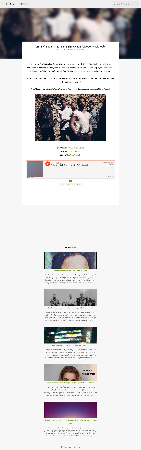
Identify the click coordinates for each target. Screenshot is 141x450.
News (79, 184)
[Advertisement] (70, 224)
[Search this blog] (127, 4)
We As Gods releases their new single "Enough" (70, 270)
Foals (62, 184)
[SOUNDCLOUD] (74, 155)
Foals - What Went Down (73, 148)
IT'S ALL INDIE (18, 4)
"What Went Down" (83, 71)
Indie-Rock (70, 184)
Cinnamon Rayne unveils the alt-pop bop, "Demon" (70, 345)
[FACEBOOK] (74, 151)
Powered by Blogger (70, 447)
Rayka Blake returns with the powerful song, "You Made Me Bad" (70, 383)
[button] (70, 53)
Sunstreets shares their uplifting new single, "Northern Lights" (70, 308)
